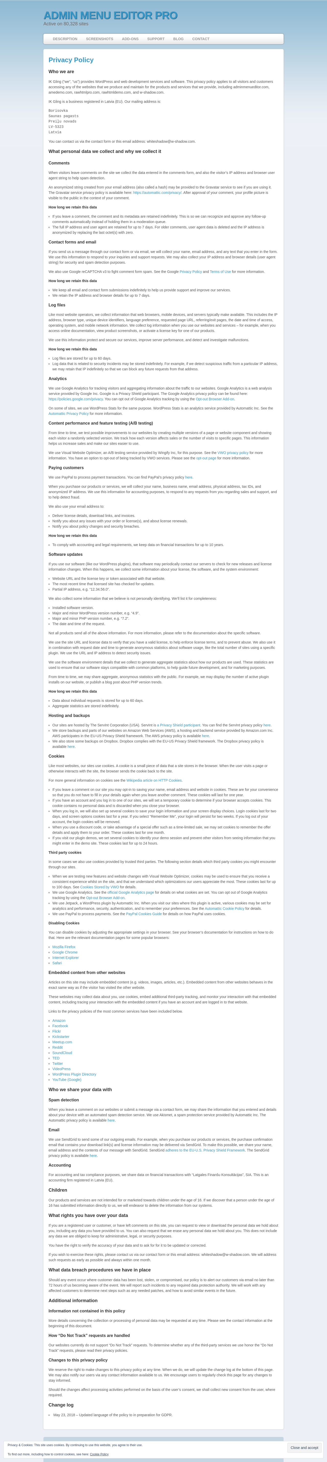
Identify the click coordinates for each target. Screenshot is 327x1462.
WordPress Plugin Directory (74, 1074)
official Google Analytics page (130, 892)
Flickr (56, 1031)
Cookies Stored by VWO (99, 887)
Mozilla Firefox (63, 947)
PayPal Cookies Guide (144, 914)
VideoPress (61, 1069)
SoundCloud (62, 1053)
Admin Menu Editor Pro (110, 15)
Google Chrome (65, 952)
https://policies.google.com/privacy (76, 399)
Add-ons (130, 39)
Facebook (60, 1026)
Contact (200, 39)
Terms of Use (220, 272)
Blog (178, 39)
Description (65, 39)
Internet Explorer (65, 958)
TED (56, 1058)
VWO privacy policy (232, 453)
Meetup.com (62, 1042)
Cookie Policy (99, 1454)
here (188, 477)
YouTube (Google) (66, 1080)
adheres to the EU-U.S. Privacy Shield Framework (205, 1150)
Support (156, 39)
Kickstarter (60, 1037)
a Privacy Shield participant (178, 725)
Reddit (57, 1047)
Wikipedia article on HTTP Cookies (154, 780)
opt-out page (206, 458)
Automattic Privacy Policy (69, 414)
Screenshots (99, 39)
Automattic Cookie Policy (224, 908)
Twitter (57, 1063)
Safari (57, 963)
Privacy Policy (71, 60)
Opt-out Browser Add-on (215, 399)
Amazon (58, 1020)
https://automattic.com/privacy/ (157, 193)
